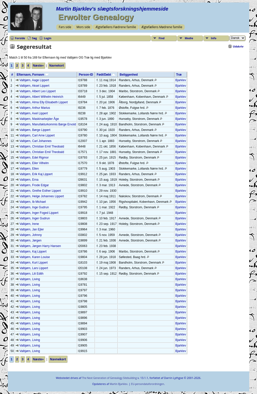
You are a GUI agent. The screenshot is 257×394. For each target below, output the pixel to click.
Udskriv (238, 46)
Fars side (65, 27)
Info (213, 38)
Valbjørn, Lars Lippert (33, 268)
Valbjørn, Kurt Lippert (33, 262)
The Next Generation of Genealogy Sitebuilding (109, 378)
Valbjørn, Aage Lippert (34, 80)
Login (47, 38)
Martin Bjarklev (118, 384)
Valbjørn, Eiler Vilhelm (34, 163)
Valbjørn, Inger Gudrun (34, 218)
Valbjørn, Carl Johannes (35, 141)
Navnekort (56, 65)
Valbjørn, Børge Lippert (34, 130)
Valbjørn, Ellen (29, 168)
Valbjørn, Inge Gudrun (34, 207)
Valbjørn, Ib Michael (32, 202)
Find (162, 38)
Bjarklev (180, 80)
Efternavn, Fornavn (33, 74)
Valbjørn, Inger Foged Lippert (38, 213)
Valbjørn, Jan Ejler (31, 229)
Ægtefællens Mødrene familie (161, 27)
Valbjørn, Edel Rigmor (33, 157)
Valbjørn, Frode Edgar (34, 185)
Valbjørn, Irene (29, 224)
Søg (34, 38)
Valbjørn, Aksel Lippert (34, 85)
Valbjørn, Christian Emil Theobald (41, 146)
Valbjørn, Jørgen (30, 240)
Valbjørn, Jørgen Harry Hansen (40, 246)
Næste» (38, 65)
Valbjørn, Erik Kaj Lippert (35, 174)
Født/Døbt (106, 74)
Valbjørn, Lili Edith (31, 273)
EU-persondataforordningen (147, 384)
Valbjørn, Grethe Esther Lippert (40, 190)
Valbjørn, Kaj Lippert (32, 251)
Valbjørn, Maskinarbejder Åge (39, 119)
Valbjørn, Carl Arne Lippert (37, 135)
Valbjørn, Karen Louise (34, 257)
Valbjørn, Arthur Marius (34, 108)
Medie (189, 38)
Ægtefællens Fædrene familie (115, 27)
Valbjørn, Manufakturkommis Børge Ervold (47, 124)
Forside (20, 38)
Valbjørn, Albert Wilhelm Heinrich (41, 96)
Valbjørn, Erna (28, 179)
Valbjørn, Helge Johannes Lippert (41, 196)
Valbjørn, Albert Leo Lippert (37, 91)
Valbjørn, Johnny (30, 235)
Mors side (83, 27)
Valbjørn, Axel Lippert (33, 113)
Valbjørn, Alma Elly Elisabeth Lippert (43, 102)
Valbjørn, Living (29, 279)
